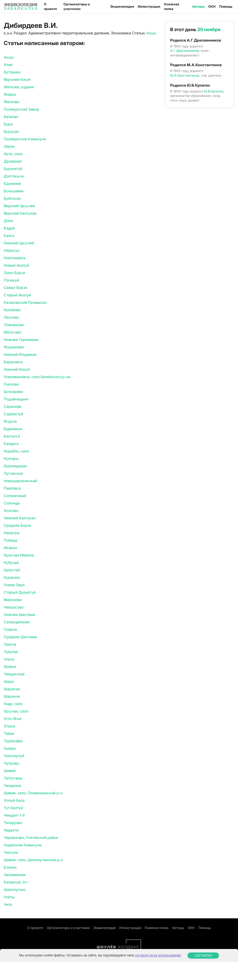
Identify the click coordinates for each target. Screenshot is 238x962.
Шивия (10, 770)
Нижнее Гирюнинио (21, 339)
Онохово (11, 384)
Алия (8, 64)
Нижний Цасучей (19, 243)
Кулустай (12, 570)
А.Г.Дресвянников (184, 50)
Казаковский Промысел (25, 302)
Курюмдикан (15, 466)
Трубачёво (13, 741)
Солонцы (12, 503)
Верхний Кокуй (17, 79)
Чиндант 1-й (14, 815)
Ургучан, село (16, 711)
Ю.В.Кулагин (213, 91)
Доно (8, 220)
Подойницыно (16, 399)
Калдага (11, 443)
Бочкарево (13, 391)
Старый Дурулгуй (20, 592)
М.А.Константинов (184, 75)
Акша (151, 33)
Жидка (10, 94)
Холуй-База (14, 800)
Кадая (9, 228)
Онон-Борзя (14, 272)
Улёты (9, 897)
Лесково (11, 317)
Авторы (198, 6)
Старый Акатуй (17, 295)
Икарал (10, 547)
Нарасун (11, 250)
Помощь (225, 6)
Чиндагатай (14, 674)
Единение (12, 183)
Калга (9, 235)
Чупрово (11, 763)
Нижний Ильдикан (20, 354)
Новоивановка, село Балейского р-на (37, 376)
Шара (9, 681)
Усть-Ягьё (12, 718)
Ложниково (14, 324)
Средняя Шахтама (20, 637)
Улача (9, 659)
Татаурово (13, 822)
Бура (8, 124)
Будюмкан (13, 428)
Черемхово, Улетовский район (31, 837)
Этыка (9, 726)
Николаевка (14, 257)
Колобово (12, 310)
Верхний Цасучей (19, 205)
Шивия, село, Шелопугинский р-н (33, 859)
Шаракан (12, 689)
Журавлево (14, 347)
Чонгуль (11, 852)
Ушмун (10, 748)
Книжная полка (171, 6)
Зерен (9, 146)
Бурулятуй (13, 168)
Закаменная (15, 874)
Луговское (13, 473)
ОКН (211, 6)
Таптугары (13, 778)
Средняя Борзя (17, 525)
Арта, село (13, 153)
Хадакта (11, 830)
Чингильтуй (14, 755)
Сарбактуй (13, 414)
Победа (10, 540)
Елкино (10, 867)
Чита (8, 904)
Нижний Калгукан (20, 518)
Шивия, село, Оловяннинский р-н (33, 793)
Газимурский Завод (21, 109)
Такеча (10, 644)
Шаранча (12, 696)
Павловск (12, 488)
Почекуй (11, 280)
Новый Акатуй (16, 265)
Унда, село (13, 703)
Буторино (12, 72)
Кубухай (11, 562)
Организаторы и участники (76, 6)
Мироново (13, 599)
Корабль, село (16, 451)
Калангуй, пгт (16, 882)
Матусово (12, 332)
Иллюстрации (149, 6)
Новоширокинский (20, 480)
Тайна (9, 733)
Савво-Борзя (15, 287)
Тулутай (11, 651)
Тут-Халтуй (13, 807)
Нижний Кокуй (17, 369)
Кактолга (12, 436)
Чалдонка (12, 785)
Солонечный (15, 495)
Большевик (14, 191)
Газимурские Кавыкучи (25, 139)
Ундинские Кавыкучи (23, 845)
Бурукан (11, 131)
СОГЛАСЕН (203, 955)
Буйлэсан (12, 198)
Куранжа (12, 577)
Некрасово (13, 607)
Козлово (11, 510)
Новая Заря (14, 584)
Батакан (11, 116)
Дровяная (13, 161)
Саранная (12, 406)
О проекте (50, 6)
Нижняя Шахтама (19, 614)
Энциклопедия (122, 6)
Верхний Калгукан (20, 213)
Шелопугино (15, 889)
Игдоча (10, 421)
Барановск (13, 362)
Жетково (11, 101)
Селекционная (17, 622)
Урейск (10, 666)
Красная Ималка (19, 555)
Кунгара (11, 458)
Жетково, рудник (19, 87)
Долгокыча (14, 176)
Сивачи (10, 629)
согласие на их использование (158, 955)
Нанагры (12, 532)
